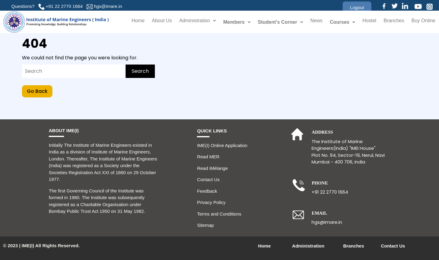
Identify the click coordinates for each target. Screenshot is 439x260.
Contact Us (208, 179)
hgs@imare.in (108, 6)
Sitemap (205, 225)
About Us (152, 22)
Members (231, 22)
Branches (391, 22)
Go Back (39, 90)
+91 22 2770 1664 (64, 6)
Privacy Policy (211, 202)
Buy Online (422, 22)
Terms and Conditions (219, 213)
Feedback (207, 191)
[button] (357, 7)
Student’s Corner (275, 22)
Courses (338, 22)
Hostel (365, 22)
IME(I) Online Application (222, 145)
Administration (191, 22)
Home (127, 22)
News (311, 22)
